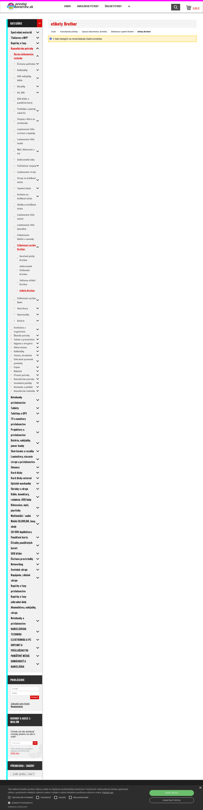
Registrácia (17, 706)
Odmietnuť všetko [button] (172, 800)
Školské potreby (113, 6)
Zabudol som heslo (20, 703)
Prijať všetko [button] (171, 793)
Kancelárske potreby (87, 6)
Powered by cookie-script (17, 807)
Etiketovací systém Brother (122, 32)
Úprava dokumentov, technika (94, 32)
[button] (69, 802)
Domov (67, 6)
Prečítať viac (107, 792)
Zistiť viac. (15, 753)
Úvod (53, 32)
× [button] (200, 788)
